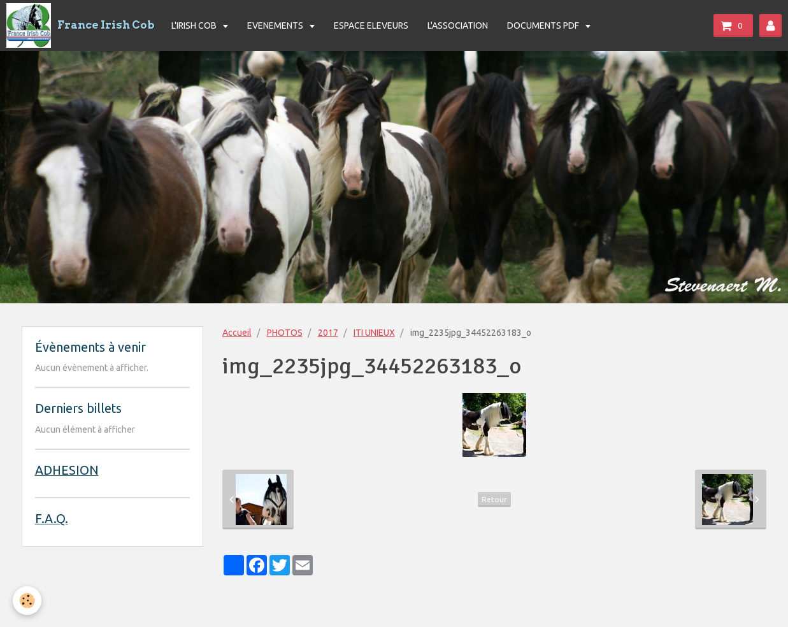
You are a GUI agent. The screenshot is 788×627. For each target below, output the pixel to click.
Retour (494, 499)
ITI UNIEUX (374, 333)
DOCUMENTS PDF (544, 25)
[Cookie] (27, 600)
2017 (328, 333)
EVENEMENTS (276, 25)
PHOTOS (285, 333)
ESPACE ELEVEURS (371, 25)
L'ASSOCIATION (457, 25)
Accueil (237, 333)
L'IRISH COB (194, 25)
